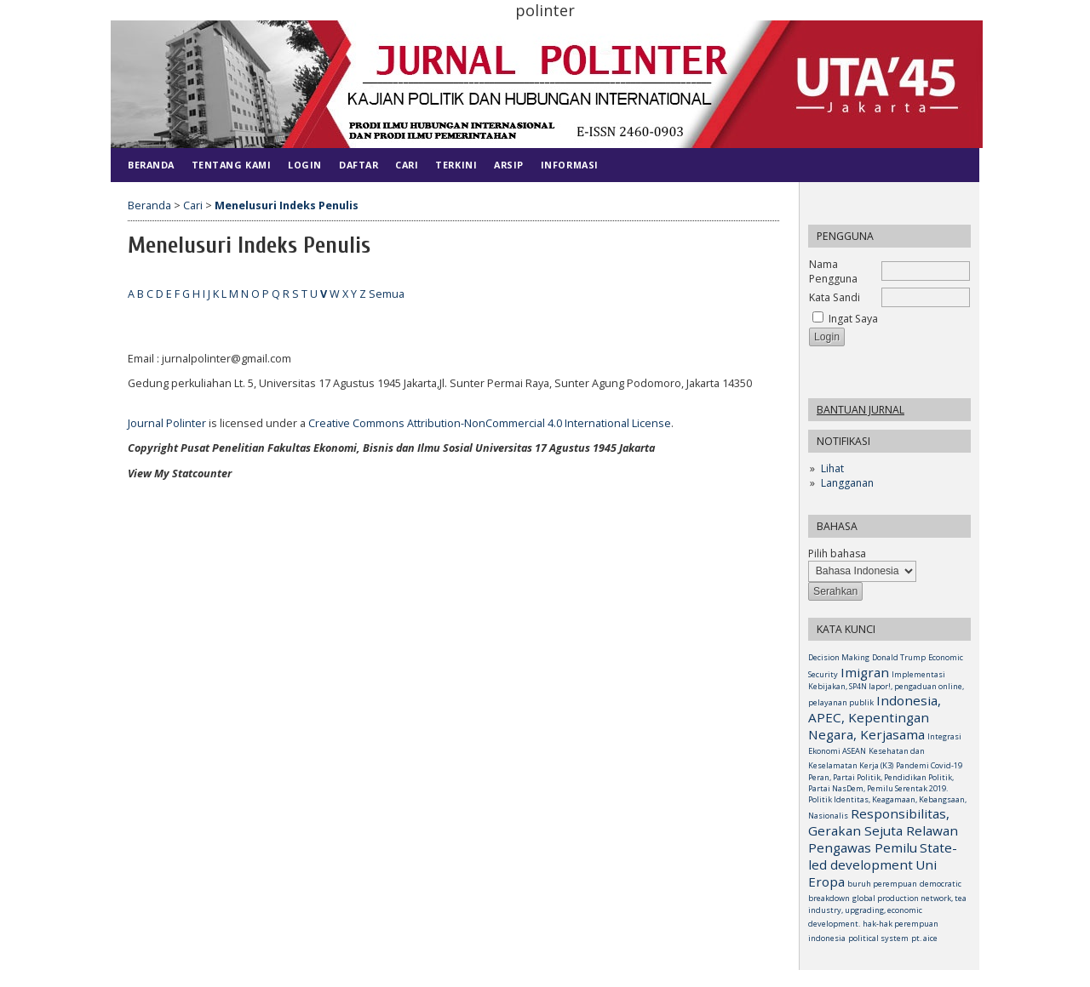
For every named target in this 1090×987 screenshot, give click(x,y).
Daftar (358, 164)
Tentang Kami (231, 164)
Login (305, 164)
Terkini (456, 164)
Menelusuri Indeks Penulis (287, 205)
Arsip (509, 164)
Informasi (570, 164)
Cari (406, 164)
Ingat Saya (853, 318)
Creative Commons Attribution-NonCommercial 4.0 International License (489, 423)
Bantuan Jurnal (860, 409)
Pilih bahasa (837, 553)
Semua (386, 294)
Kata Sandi (834, 297)
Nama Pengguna (833, 271)
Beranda (151, 164)
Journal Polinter (167, 423)
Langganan (847, 483)
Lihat (832, 468)
